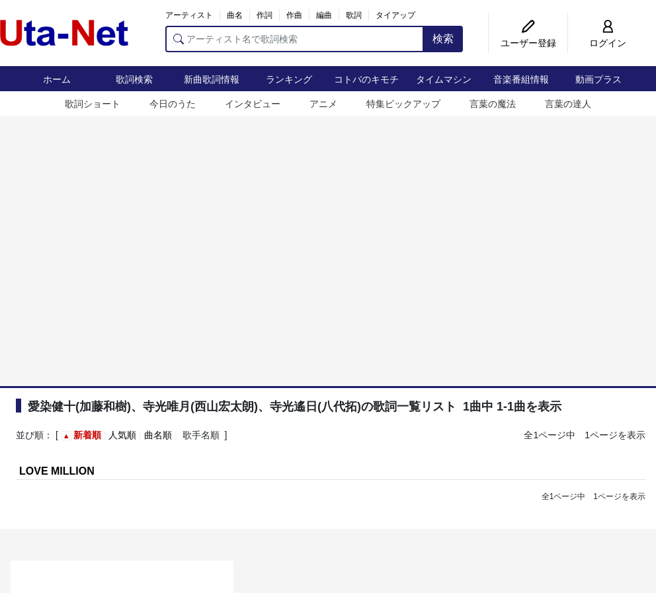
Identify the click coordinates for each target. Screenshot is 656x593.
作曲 (294, 15)
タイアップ (395, 15)
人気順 (122, 435)
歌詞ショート (92, 104)
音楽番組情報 (521, 79)
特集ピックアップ (403, 104)
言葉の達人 (568, 104)
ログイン (607, 43)
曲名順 (158, 435)
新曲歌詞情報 (211, 79)
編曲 (324, 15)
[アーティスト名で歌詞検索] (294, 39)
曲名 (235, 15)
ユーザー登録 (528, 43)
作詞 (264, 15)
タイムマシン (444, 79)
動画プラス (598, 79)
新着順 (87, 435)
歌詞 (354, 15)
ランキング (289, 79)
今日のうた (172, 104)
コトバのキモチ (366, 79)
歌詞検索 (134, 79)
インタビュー (252, 104)
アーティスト (189, 15)
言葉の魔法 (493, 104)
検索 (443, 38)
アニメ (323, 104)
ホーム (57, 79)
